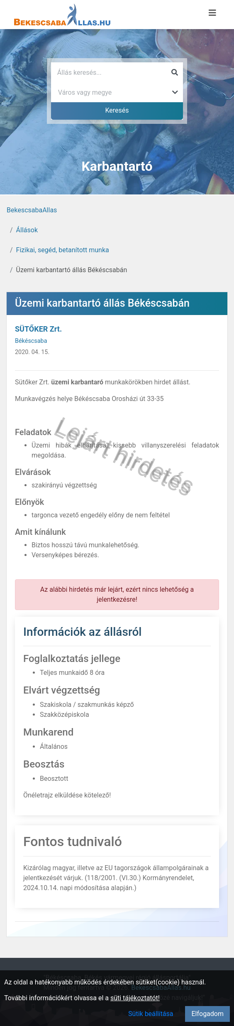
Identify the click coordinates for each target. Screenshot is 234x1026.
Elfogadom (207, 1014)
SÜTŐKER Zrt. (38, 329)
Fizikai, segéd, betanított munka (62, 250)
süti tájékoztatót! (135, 998)
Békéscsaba (31, 340)
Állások (27, 230)
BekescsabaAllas (32, 210)
